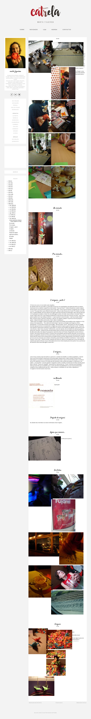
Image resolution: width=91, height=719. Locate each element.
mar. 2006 (12, 242)
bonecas (15, 118)
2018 (9, 181)
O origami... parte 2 (57, 300)
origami (15, 131)
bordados (15, 120)
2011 (9, 194)
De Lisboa (57, 470)
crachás (15, 126)
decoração (15, 139)
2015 (9, 186)
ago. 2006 (12, 213)
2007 (9, 201)
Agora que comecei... (57, 432)
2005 (9, 248)
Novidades (34, 29)
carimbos (15, 124)
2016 (9, 184)
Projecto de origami (57, 417)
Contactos (67, 29)
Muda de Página (52, 712)
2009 (9, 198)
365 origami (15, 101)
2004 (9, 250)
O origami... (57, 351)
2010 (9, 196)
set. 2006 (12, 211)
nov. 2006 (12, 207)
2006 (9, 203)
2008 (9, 200)
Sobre (22, 29)
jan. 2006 (12, 246)
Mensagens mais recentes (35, 702)
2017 (9, 183)
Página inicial (59, 702)
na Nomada (58, 378)
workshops (15, 109)
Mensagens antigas (81, 702)
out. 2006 (12, 209)
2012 (9, 192)
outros (15, 133)
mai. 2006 (12, 218)
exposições (15, 103)
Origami (58, 624)
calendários (15, 122)
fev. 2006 (12, 244)
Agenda (54, 29)
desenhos (15, 128)
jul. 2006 (12, 214)
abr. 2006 (12, 240)
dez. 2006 (12, 205)
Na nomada (58, 208)
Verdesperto (75, 641)
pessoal (15, 105)
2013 (9, 190)
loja (44, 29)
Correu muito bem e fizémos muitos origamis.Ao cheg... (15, 221)
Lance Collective (43, 712)
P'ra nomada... (57, 254)
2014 (9, 188)
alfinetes (15, 115)
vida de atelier (15, 107)
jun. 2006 (12, 216)
